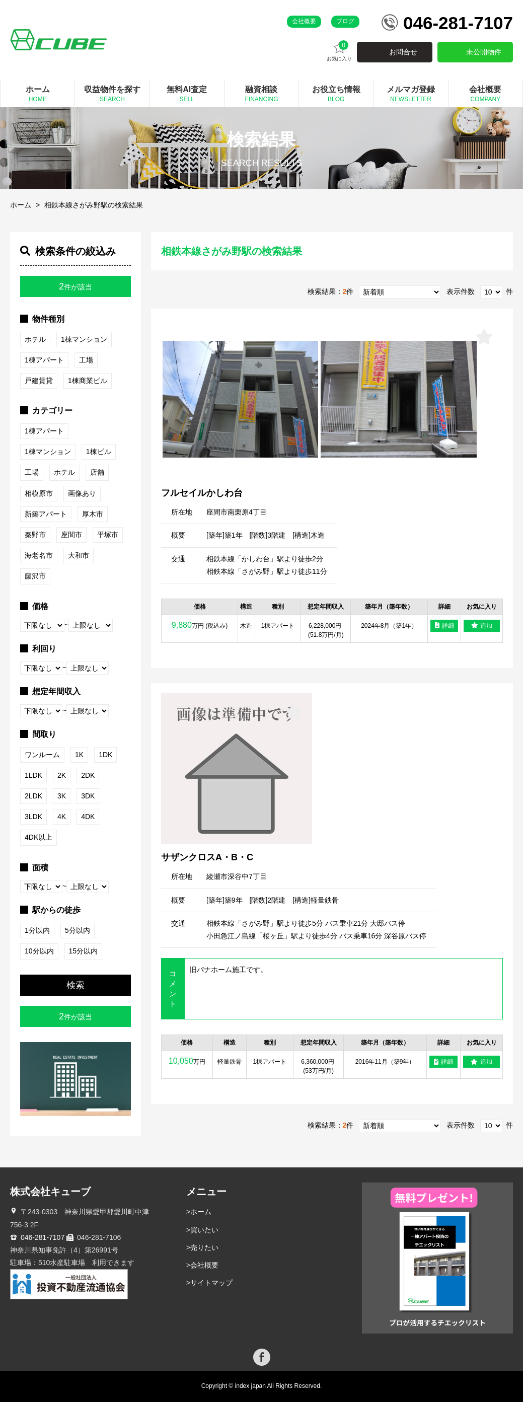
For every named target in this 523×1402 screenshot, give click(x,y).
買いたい (204, 1230)
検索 (75, 985)
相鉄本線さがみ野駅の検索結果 (93, 205)
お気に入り (339, 51)
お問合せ (403, 52)
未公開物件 (483, 52)
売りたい (204, 1247)
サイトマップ (211, 1283)
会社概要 (304, 21)
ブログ (345, 21)
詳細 (444, 625)
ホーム (20, 205)
